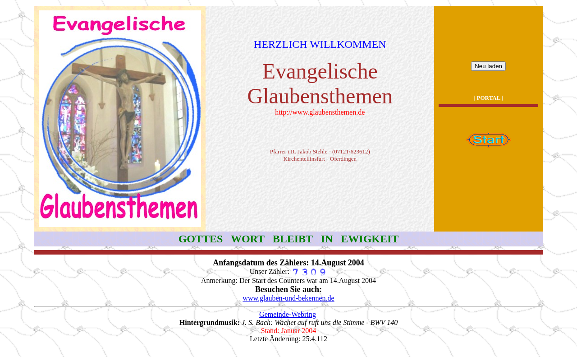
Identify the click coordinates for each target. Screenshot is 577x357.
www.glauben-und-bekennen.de (288, 298)
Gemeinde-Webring (287, 314)
